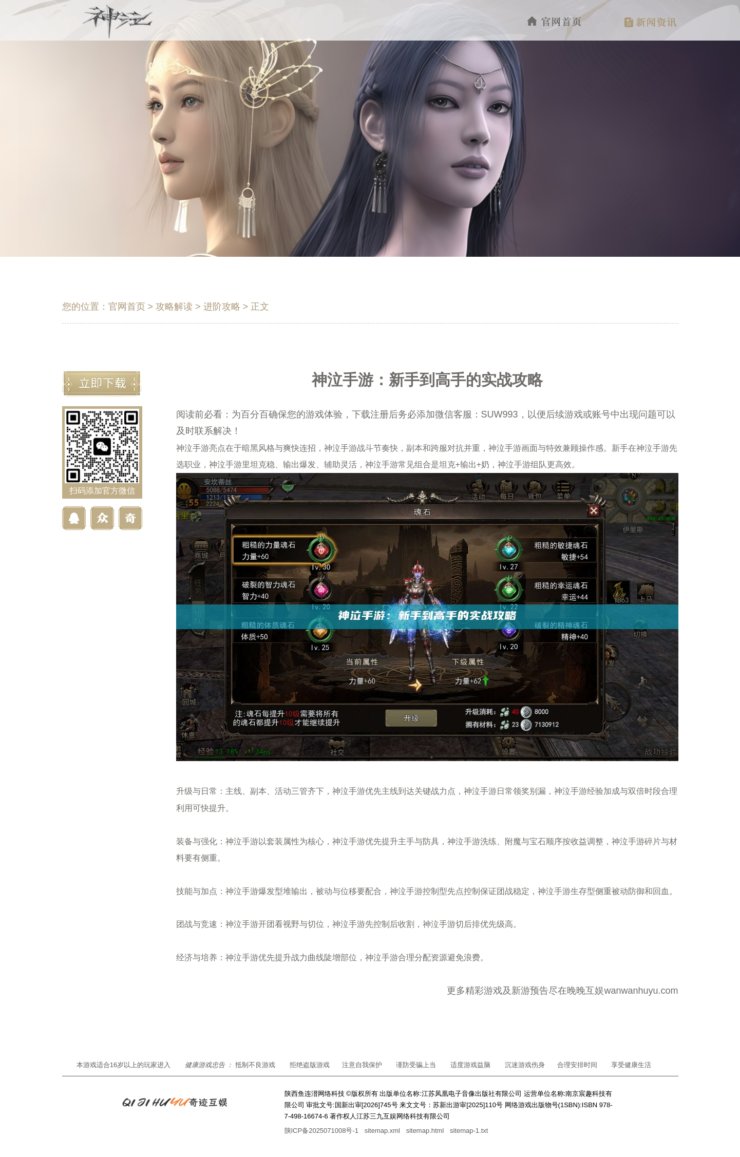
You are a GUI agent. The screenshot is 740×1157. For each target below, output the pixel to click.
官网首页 (555, 21)
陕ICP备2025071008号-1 (321, 1130)
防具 (431, 841)
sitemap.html (425, 1130)
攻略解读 (174, 306)
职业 (192, 464)
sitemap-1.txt (469, 1130)
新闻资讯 (650, 21)
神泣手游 (192, 448)
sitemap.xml (382, 1130)
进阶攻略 (221, 306)
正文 (260, 306)
